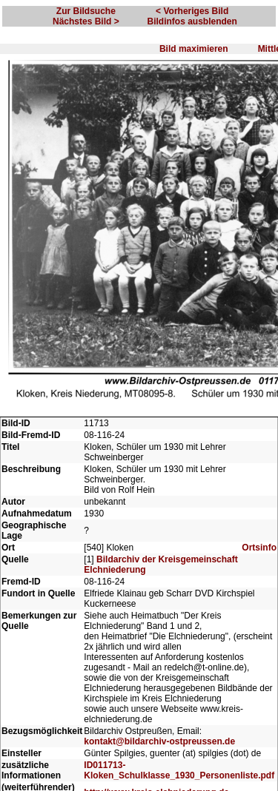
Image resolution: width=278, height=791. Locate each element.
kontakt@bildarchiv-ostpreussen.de (159, 741)
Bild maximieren (193, 49)
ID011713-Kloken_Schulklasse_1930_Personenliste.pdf (179, 770)
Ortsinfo (259, 547)
